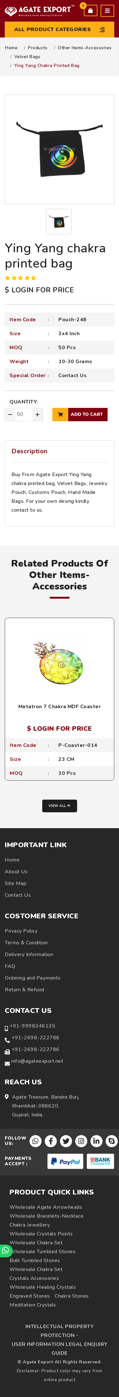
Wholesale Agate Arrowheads (46, 1207)
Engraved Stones (30, 1296)
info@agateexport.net (37, 1061)
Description (29, 451)
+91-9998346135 (32, 1025)
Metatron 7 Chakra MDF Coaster (59, 706)
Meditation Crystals (33, 1304)
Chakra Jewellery (30, 1224)
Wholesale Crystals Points (41, 1233)
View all (60, 805)
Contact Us (72, 375)
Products (37, 48)
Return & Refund (24, 989)
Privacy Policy (21, 931)
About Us (16, 871)
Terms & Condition (26, 942)
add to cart (77, 414)
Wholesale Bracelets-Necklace (46, 1216)
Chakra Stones (72, 1296)
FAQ (10, 966)
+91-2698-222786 (35, 1037)
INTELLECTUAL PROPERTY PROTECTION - (59, 1331)
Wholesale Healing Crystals (43, 1287)
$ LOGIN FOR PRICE (39, 290)
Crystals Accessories (34, 1278)
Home (11, 48)
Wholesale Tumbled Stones (43, 1251)
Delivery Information (29, 954)
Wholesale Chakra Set (36, 1242)
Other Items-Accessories (85, 48)
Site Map (15, 883)
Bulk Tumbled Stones (35, 1260)
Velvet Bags (27, 57)
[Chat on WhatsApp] (6, 1251)
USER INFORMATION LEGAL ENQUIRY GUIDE (60, 1349)
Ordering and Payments (33, 978)
